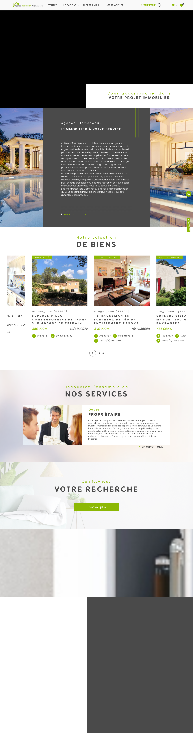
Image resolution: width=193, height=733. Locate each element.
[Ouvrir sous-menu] (78, 5)
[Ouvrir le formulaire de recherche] (151, 5)
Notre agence (115, 5)
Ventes (52, 5)
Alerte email (91, 5)
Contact (188, 225)
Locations (70, 5)
